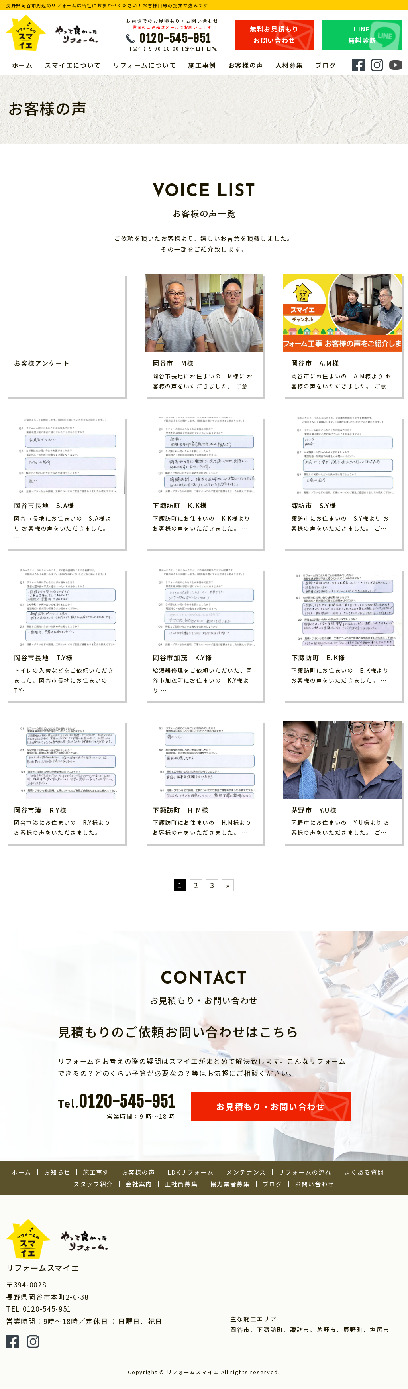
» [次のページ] (228, 885)
